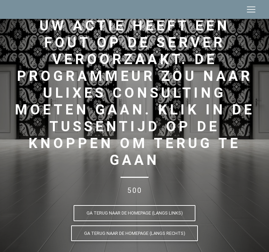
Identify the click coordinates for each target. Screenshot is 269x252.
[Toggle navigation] (251, 11)
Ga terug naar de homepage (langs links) (135, 213)
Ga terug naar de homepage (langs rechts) (134, 233)
